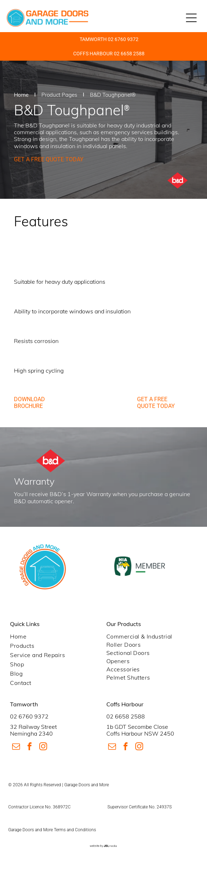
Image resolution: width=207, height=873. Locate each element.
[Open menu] (191, 17)
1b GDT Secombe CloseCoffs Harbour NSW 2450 (140, 730)
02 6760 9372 (29, 716)
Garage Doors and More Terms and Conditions (52, 829)
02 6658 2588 (125, 716)
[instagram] (43, 747)
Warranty (98, 494)
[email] (16, 747)
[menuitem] (55, 636)
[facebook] (29, 747)
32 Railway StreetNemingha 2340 (33, 730)
